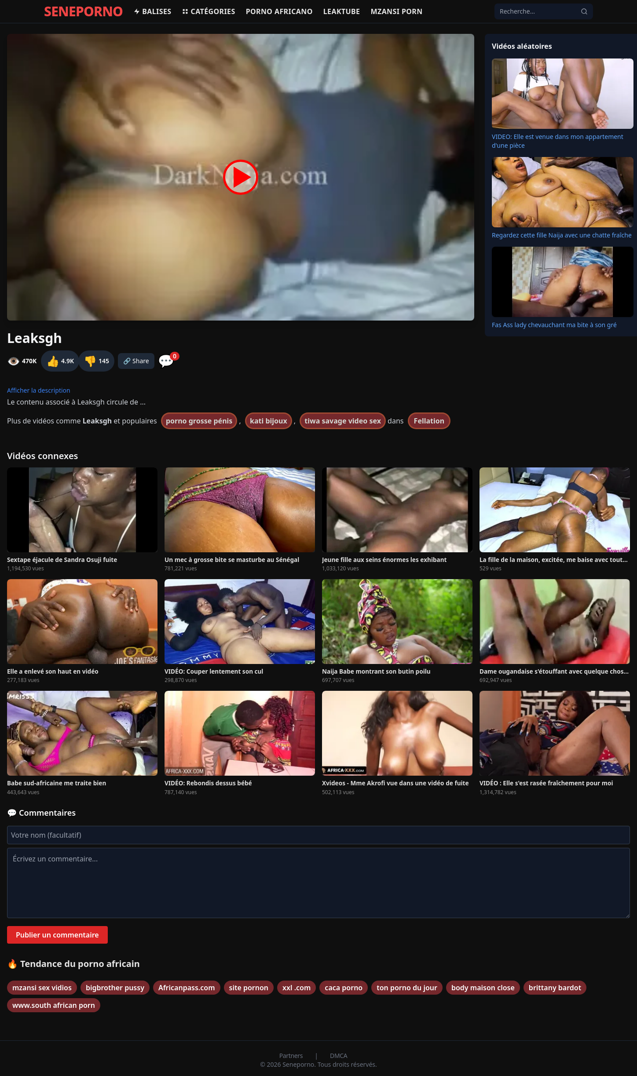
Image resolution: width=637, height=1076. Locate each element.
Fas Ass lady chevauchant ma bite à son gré (554, 325)
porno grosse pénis (199, 421)
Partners (291, 1055)
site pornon (249, 987)
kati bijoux (268, 421)
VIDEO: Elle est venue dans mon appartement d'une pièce (557, 141)
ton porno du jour (407, 987)
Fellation (429, 421)
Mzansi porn (396, 11)
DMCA (338, 1055)
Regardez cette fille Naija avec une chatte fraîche (562, 235)
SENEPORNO (83, 11)
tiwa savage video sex (342, 421)
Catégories (208, 11)
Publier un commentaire (57, 935)
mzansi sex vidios (42, 987)
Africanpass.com (186, 987)
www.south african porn (53, 1005)
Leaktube (341, 11)
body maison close (483, 987)
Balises (152, 11)
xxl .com (296, 987)
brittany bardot (555, 987)
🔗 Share (136, 361)
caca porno (343, 987)
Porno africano (279, 11)
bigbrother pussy (115, 987)
